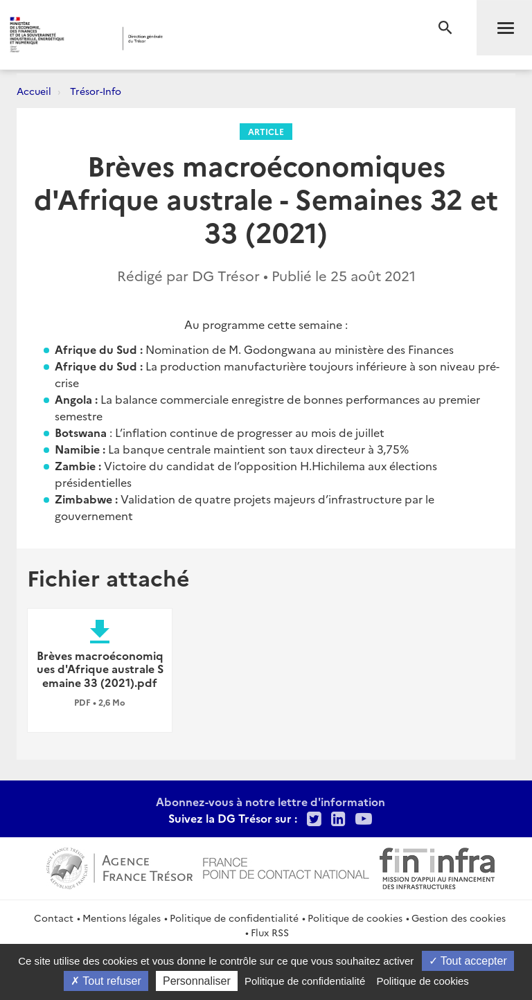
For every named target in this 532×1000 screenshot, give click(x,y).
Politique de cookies (355, 918)
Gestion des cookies (458, 918)
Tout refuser (106, 981)
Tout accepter (468, 961)
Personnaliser (197, 981)
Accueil (34, 91)
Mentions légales (121, 918)
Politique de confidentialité (234, 918)
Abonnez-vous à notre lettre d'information (270, 801)
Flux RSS (270, 932)
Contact (53, 918)
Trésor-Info (95, 91)
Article (266, 131)
